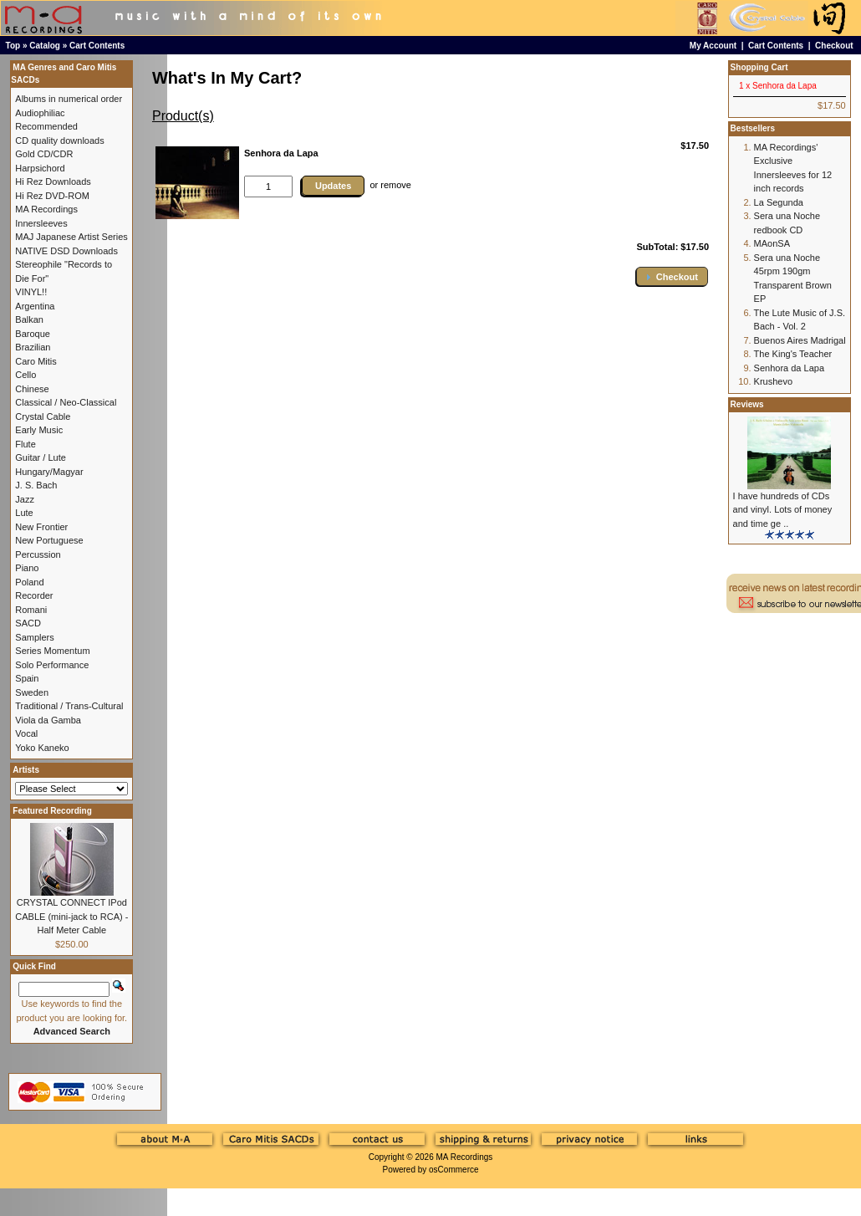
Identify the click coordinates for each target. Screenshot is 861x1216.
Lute (24, 513)
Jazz (24, 499)
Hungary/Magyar (49, 472)
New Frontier (41, 527)
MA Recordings (464, 1157)
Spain (26, 678)
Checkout (834, 45)
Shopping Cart (759, 67)
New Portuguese (49, 540)
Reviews (747, 404)
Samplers (34, 637)
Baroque (32, 334)
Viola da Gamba (48, 720)
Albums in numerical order (68, 99)
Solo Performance (52, 665)
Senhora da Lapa (789, 368)
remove (395, 185)
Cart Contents (97, 45)
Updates (333, 186)
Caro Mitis (36, 361)
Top (13, 45)
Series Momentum (52, 651)
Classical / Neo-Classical (65, 402)
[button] (672, 276)
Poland (29, 582)
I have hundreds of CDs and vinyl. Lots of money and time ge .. (783, 510)
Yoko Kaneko (42, 748)
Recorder (34, 595)
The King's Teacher (793, 354)
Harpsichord (39, 168)
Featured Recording (52, 810)
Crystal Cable (42, 416)
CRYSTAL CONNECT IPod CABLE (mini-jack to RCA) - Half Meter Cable (71, 916)
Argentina (34, 306)
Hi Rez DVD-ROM (52, 196)
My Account (713, 45)
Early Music (39, 430)
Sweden (31, 692)
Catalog (44, 45)
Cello (25, 375)
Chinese (31, 389)
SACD (28, 623)
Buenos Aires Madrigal (800, 340)
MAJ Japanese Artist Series (71, 237)
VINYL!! (31, 292)
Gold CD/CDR (44, 154)
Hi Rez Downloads (52, 181)
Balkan (29, 319)
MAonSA (772, 243)
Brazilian (32, 347)
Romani (31, 610)
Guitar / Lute (40, 457)
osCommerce (453, 1169)
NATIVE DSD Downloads (66, 251)
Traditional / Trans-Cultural (69, 706)
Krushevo (773, 381)
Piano (26, 568)
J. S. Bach (36, 485)
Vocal (26, 733)
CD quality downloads (59, 140)
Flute (25, 444)
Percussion (37, 554)
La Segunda (778, 202)
